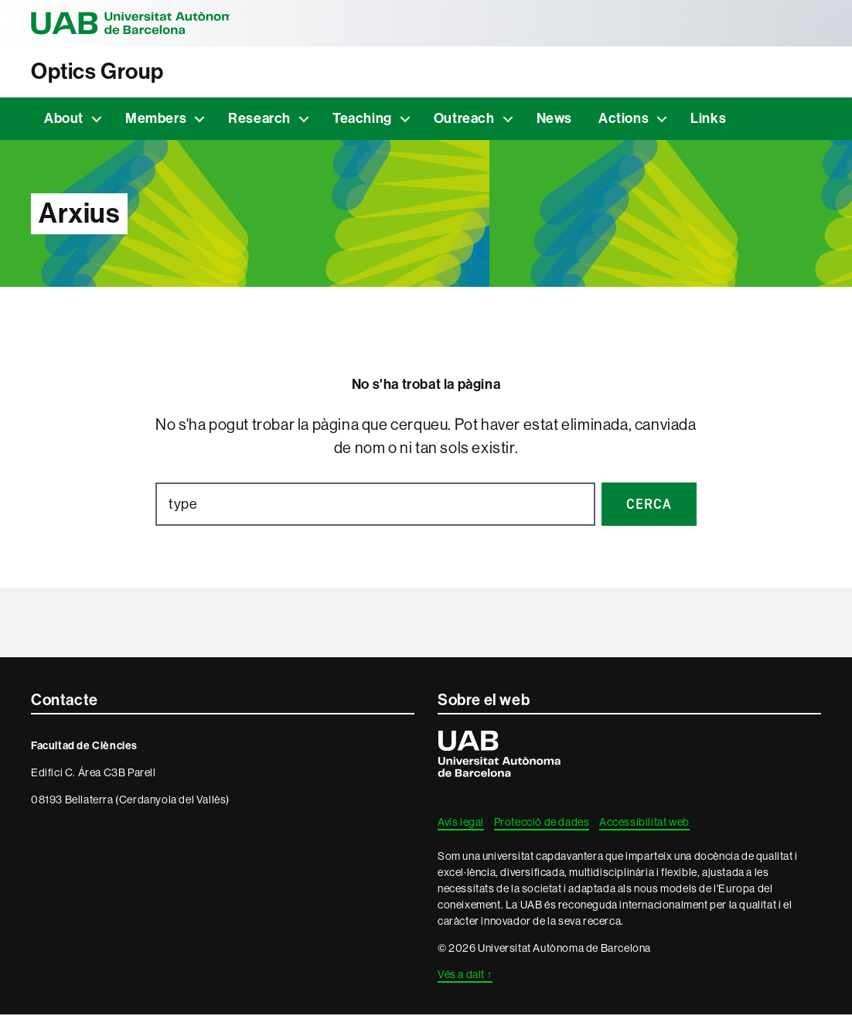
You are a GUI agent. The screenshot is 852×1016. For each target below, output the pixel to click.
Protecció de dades (542, 823)
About (63, 119)
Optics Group (101, 72)
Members (155, 119)
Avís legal (461, 823)
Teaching (362, 119)
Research (259, 119)
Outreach (464, 119)
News (554, 119)
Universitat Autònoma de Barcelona (139, 23)
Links (708, 119)
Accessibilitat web (644, 823)
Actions (623, 119)
